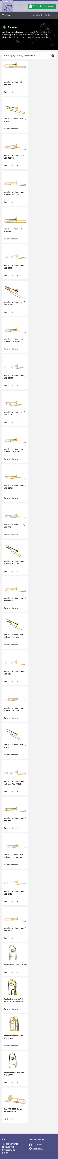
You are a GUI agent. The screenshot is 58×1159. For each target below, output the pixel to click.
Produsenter (8, 1147)
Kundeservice (8, 1150)
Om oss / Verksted (10, 1144)
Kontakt (6, 1153)
